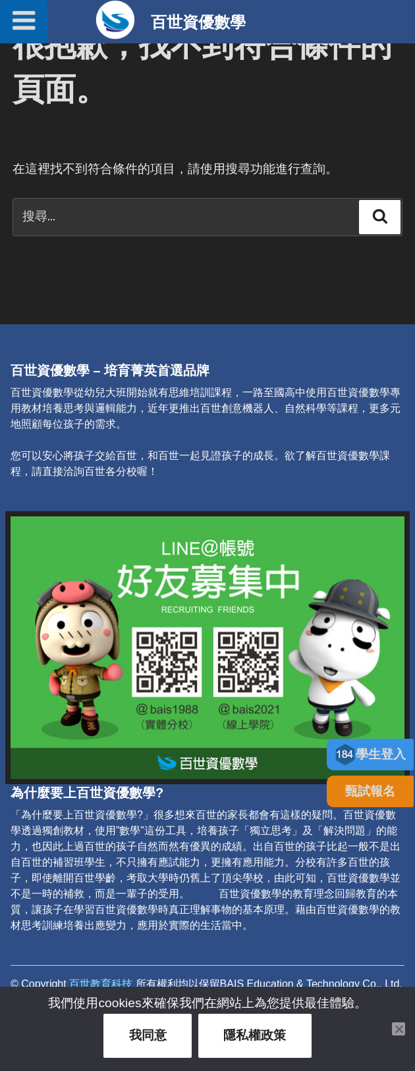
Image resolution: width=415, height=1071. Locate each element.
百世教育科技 (100, 983)
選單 (24, 20)
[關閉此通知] (398, 1028)
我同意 (148, 1035)
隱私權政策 (254, 1035)
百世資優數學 (198, 22)
